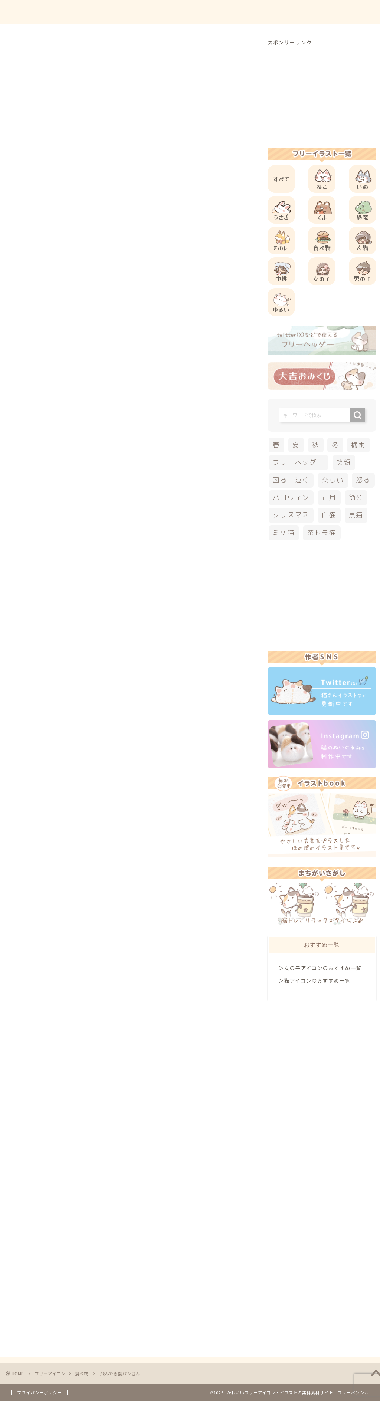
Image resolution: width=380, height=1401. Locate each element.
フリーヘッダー (298, 462)
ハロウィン (291, 497)
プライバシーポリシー (39, 1392)
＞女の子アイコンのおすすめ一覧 (320, 968)
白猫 (329, 515)
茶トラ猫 (322, 532)
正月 (329, 497)
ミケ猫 (284, 532)
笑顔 (344, 462)
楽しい (333, 480)
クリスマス (291, 515)
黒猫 (356, 515)
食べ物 (39, 53)
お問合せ (302, 11)
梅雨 (358, 444)
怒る (363, 480)
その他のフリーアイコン (90, 706)
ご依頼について (346, 11)
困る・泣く (291, 480)
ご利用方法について (252, 11)
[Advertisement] (165, 311)
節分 (356, 497)
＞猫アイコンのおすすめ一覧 (315, 980)
